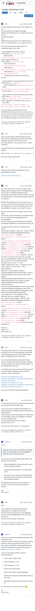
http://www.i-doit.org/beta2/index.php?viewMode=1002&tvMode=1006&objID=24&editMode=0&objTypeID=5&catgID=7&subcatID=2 (17, 384)
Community (21, 3)
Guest (6, 133)
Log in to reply (28, 15)
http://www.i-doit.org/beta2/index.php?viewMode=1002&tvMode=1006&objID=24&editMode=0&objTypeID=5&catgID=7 (17, 378)
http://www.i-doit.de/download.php (11, 175)
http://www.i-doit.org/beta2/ (13, 549)
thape (6, 24)
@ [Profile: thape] (3, 445)
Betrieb (4, 12)
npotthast (7, 441)
